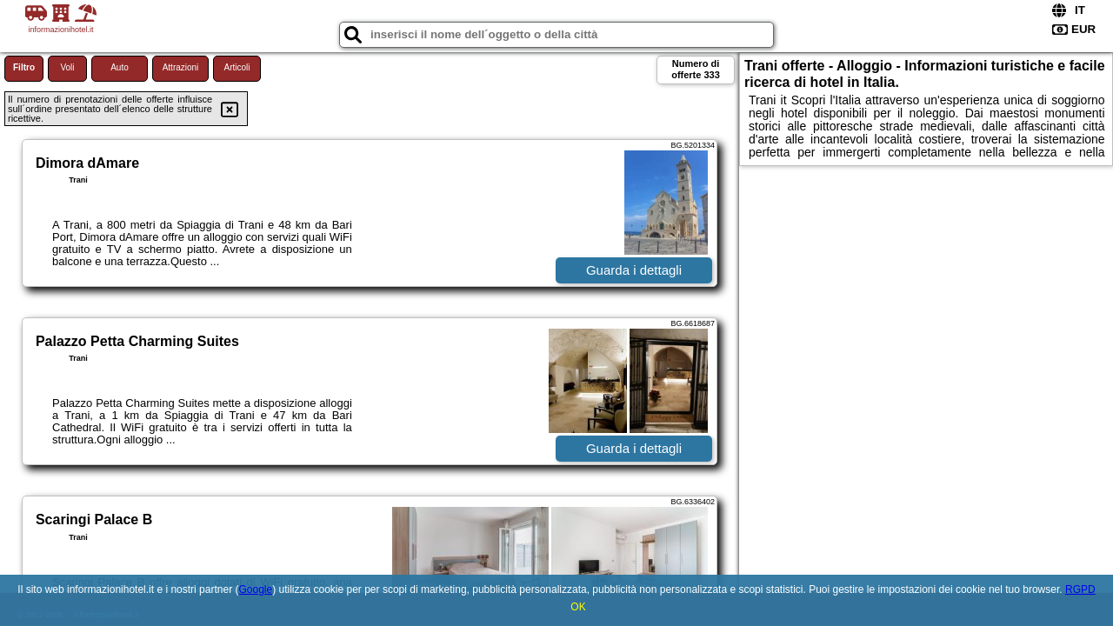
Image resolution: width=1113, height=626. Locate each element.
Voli (67, 67)
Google (255, 589)
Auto (119, 67)
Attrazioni (181, 67)
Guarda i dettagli (634, 270)
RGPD (1080, 589)
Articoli (236, 67)
